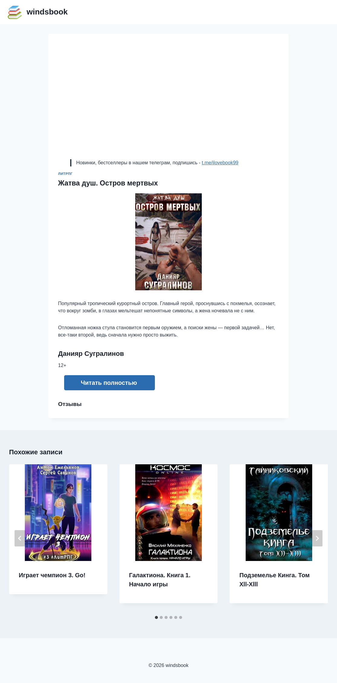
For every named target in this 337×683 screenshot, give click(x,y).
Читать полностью (109, 382)
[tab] (156, 617)
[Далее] (317, 538)
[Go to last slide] (20, 538)
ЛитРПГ (65, 174)
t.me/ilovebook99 (220, 162)
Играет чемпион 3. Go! (52, 575)
